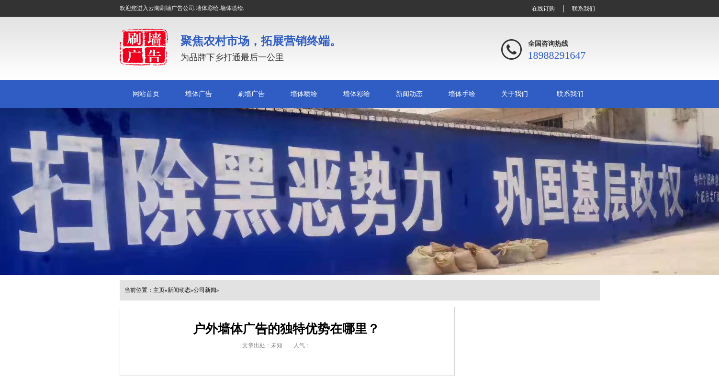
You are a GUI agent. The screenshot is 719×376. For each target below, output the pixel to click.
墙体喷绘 (304, 93)
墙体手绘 (462, 93)
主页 (159, 290)
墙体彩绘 (356, 93)
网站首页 (146, 93)
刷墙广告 (251, 93)
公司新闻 (204, 290)
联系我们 (583, 8)
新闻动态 (409, 93)
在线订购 (543, 8)
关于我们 (514, 93)
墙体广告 (198, 93)
